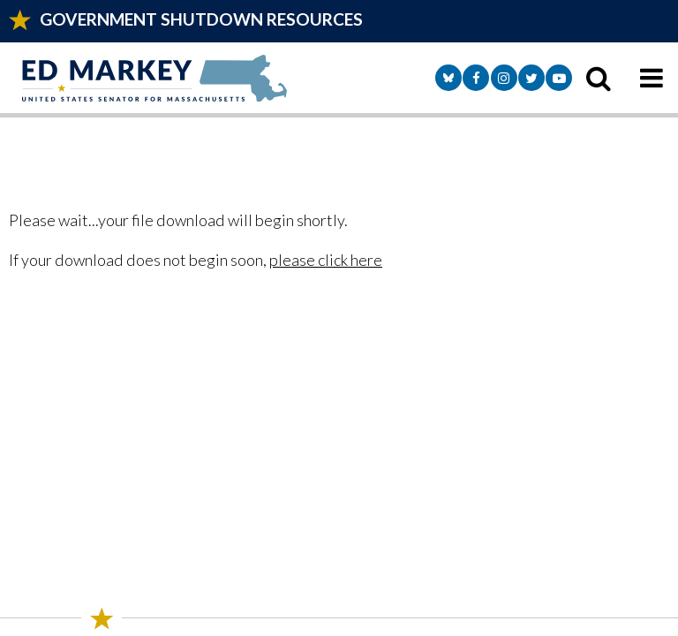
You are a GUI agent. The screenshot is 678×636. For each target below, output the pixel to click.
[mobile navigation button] (651, 77)
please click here (325, 259)
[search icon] (598, 77)
